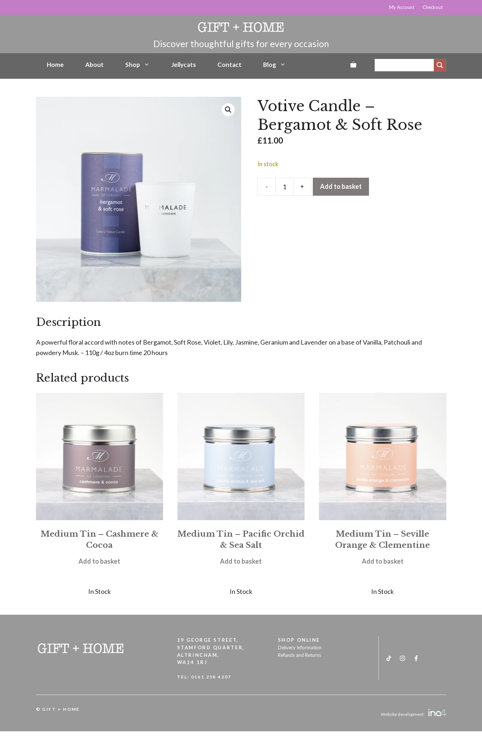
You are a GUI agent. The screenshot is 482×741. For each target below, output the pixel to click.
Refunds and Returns (299, 655)
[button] (228, 109)
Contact (229, 64)
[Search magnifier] (440, 65)
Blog (274, 65)
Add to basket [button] (99, 561)
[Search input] (406, 65)
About (94, 64)
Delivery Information (299, 647)
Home (55, 64)
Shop (137, 65)
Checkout (433, 7)
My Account (401, 7)
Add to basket (341, 186)
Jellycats (183, 64)
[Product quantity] (284, 187)
